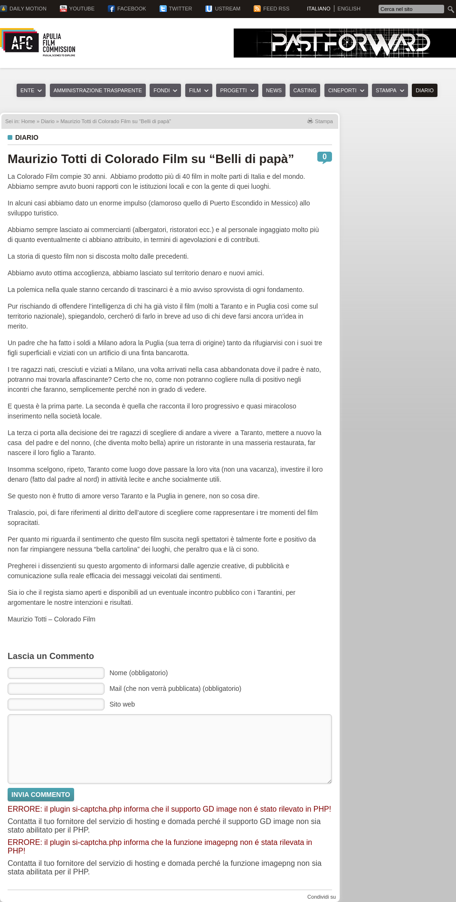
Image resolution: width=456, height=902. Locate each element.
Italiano (318, 8)
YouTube (82, 8)
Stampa (386, 90)
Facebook (131, 8)
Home (28, 121)
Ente (27, 90)
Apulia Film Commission (37, 42)
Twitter (180, 8)
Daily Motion (28, 8)
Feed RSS (276, 8)
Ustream (227, 8)
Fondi (161, 90)
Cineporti (342, 90)
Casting (305, 90)
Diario (425, 90)
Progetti (233, 90)
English (349, 8)
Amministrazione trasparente (98, 90)
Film (195, 90)
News (274, 90)
